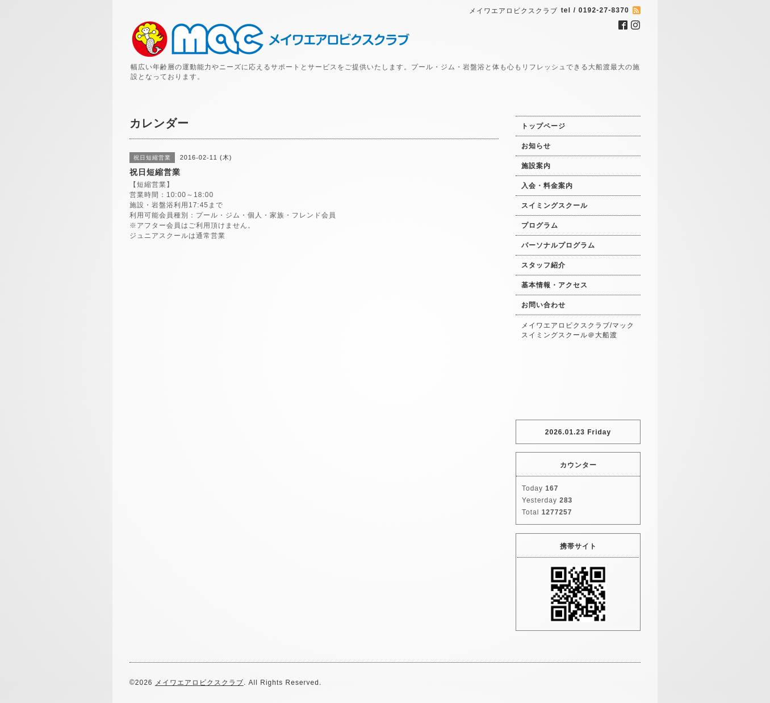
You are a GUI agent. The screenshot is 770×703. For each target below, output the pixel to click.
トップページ (543, 126)
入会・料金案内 (547, 186)
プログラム (539, 225)
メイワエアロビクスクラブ (199, 683)
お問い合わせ (543, 305)
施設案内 (536, 166)
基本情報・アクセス (554, 285)
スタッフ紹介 (543, 265)
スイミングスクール (554, 206)
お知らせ (536, 146)
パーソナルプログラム (558, 245)
